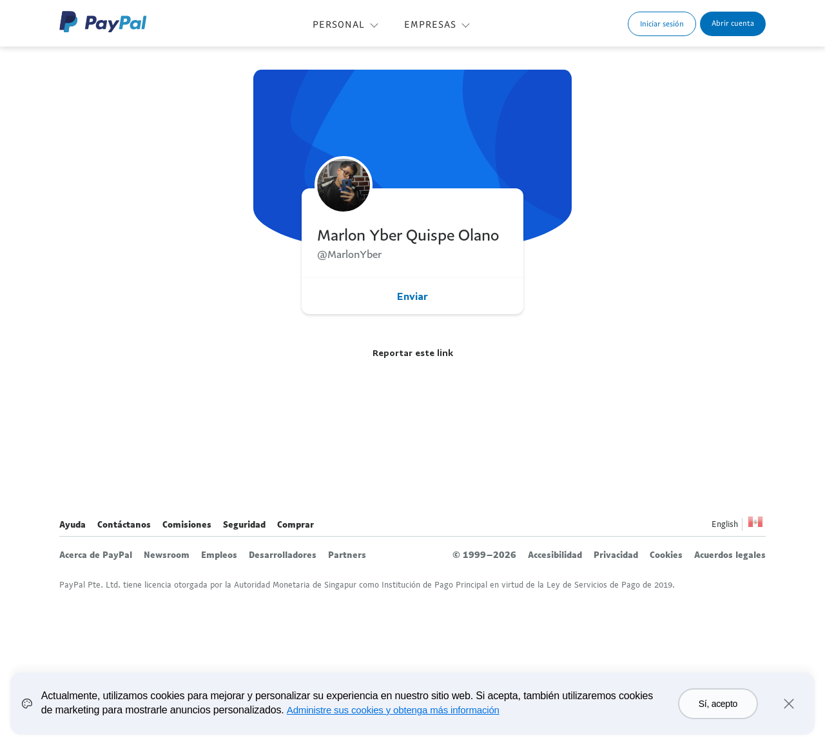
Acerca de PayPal (95, 555)
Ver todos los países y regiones (755, 525)
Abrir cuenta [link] (733, 23)
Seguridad (244, 524)
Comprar (295, 524)
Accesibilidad (555, 555)
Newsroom (166, 555)
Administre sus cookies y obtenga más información (393, 709)
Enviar (412, 296)
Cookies (666, 555)
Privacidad (616, 555)
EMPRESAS (430, 24)
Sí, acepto (718, 704)
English (725, 524)
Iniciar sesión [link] (662, 23)
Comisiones (186, 524)
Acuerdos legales (730, 555)
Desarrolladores (282, 555)
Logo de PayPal (103, 21)
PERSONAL (339, 24)
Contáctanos (124, 524)
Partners (347, 555)
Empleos (219, 555)
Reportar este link (413, 352)
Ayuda (72, 524)
